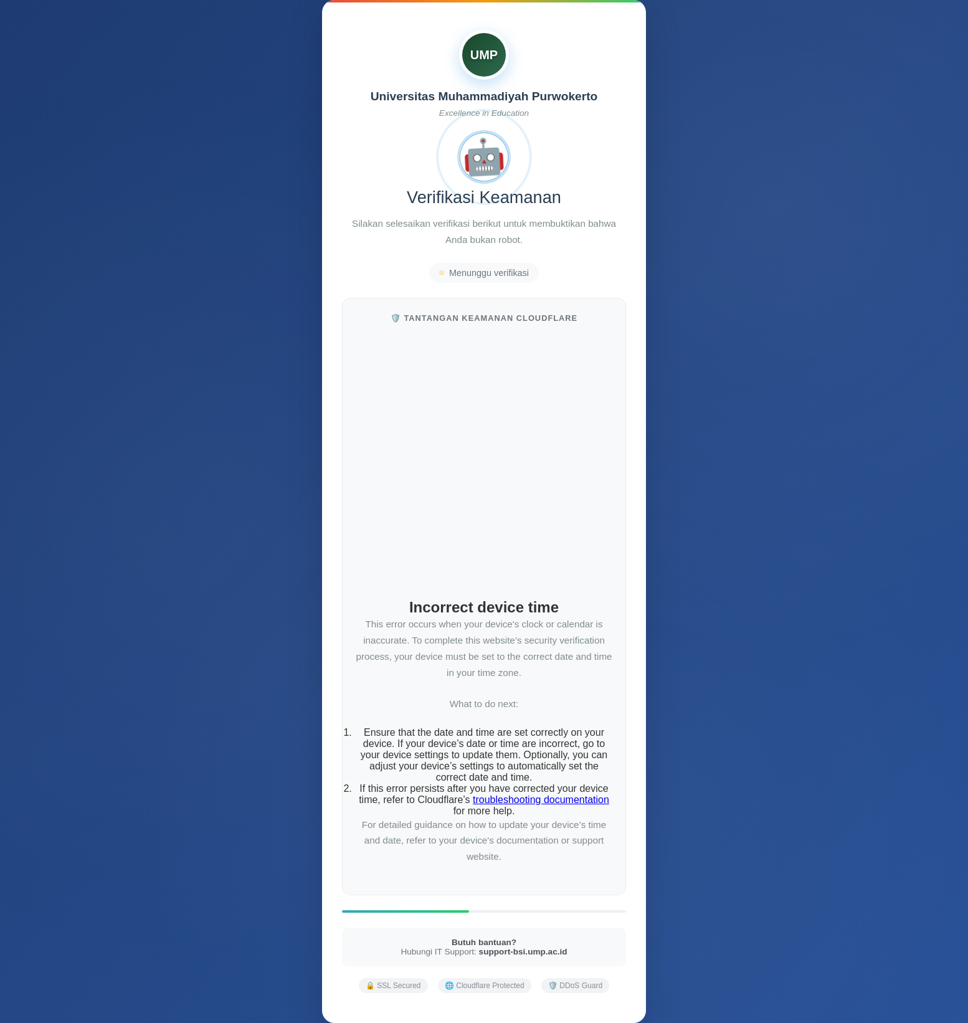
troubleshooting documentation (541, 799)
